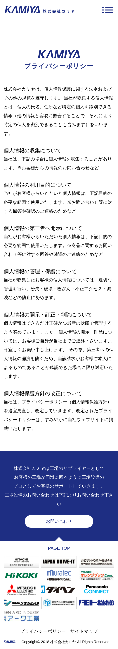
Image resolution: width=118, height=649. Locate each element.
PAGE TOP (59, 548)
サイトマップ (84, 631)
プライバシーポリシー (43, 631)
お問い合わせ (59, 521)
